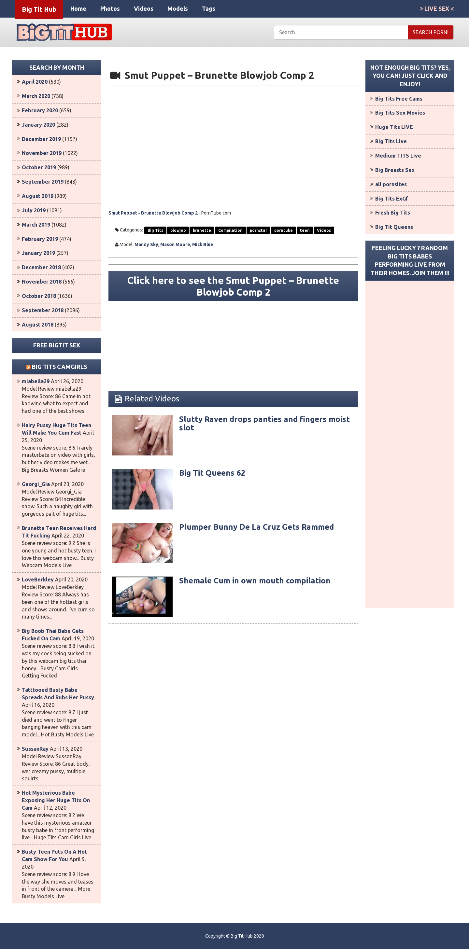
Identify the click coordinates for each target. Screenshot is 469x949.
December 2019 (41, 139)
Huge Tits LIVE (394, 127)
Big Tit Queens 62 (212, 472)
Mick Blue (202, 244)
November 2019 (42, 153)
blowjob (178, 230)
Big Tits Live (391, 141)
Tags (208, 8)
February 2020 (40, 110)
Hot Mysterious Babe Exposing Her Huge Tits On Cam (56, 800)
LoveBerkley (38, 579)
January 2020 (38, 125)
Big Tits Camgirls (59, 366)
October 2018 (39, 296)
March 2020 (36, 96)
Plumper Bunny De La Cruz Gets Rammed (256, 527)
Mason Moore (175, 244)
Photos (110, 8)
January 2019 (38, 253)
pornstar (258, 230)
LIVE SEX (437, 8)
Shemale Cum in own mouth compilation (255, 580)
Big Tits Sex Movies (400, 113)
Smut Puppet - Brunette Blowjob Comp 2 (153, 213)
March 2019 (36, 225)
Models (177, 8)
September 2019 (43, 182)
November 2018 (42, 282)
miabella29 (36, 381)
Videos (143, 8)
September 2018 (43, 310)
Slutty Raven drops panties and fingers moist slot (264, 423)
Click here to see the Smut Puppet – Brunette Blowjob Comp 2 (233, 286)
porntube (283, 230)
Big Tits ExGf (391, 199)
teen (305, 230)
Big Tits (155, 230)
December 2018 (41, 267)
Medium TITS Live (398, 156)
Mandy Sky (146, 244)
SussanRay (35, 749)
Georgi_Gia (36, 484)
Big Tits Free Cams (398, 99)
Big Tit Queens (394, 227)
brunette (202, 230)
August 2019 (37, 196)
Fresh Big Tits (392, 213)
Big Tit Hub (39, 9)
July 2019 (34, 210)
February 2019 (40, 239)
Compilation (230, 230)
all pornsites (391, 184)
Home (78, 8)
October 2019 (39, 167)
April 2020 (35, 82)
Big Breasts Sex (395, 170)
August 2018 (37, 325)
